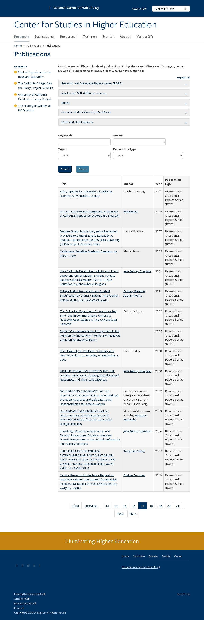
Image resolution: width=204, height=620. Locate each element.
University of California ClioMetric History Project (34, 97)
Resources (68, 37)
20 (170, 506)
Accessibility (21, 598)
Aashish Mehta (132, 295)
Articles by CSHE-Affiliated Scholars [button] (84, 93)
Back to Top (183, 594)
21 (179, 506)
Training (90, 37)
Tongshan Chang (134, 451)
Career (178, 556)
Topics (63, 149)
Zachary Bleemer (134, 291)
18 (152, 506)
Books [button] (65, 103)
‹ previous (92, 506)
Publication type (124, 149)
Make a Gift (144, 37)
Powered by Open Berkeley (29, 594)
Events (108, 37)
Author (118, 135)
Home (18, 45)
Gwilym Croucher (134, 475)
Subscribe (139, 556)
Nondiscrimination (25, 603)
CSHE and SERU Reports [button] (77, 122)
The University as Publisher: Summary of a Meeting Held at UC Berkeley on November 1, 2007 (89, 355)
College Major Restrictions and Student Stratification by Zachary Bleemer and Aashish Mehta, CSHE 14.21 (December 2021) (89, 295)
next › (122, 514)
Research (22, 37)
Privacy (19, 608)
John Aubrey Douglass (137, 271)
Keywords (65, 135)
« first (76, 506)
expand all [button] (183, 77)
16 (135, 506)
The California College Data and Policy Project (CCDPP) (35, 85)
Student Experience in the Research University (34, 74)
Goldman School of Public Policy (76, 8)
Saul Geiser (130, 211)
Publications (45, 37)
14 (117, 506)
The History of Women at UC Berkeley (34, 108)
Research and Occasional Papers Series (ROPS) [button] (91, 83)
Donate (153, 556)
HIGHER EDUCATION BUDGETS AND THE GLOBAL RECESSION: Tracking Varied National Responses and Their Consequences (89, 375)
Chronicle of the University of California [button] (86, 112)
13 (108, 506)
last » (134, 514)
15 (126, 506)
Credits (166, 556)
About (125, 37)
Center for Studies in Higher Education (85, 24)
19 (161, 506)
